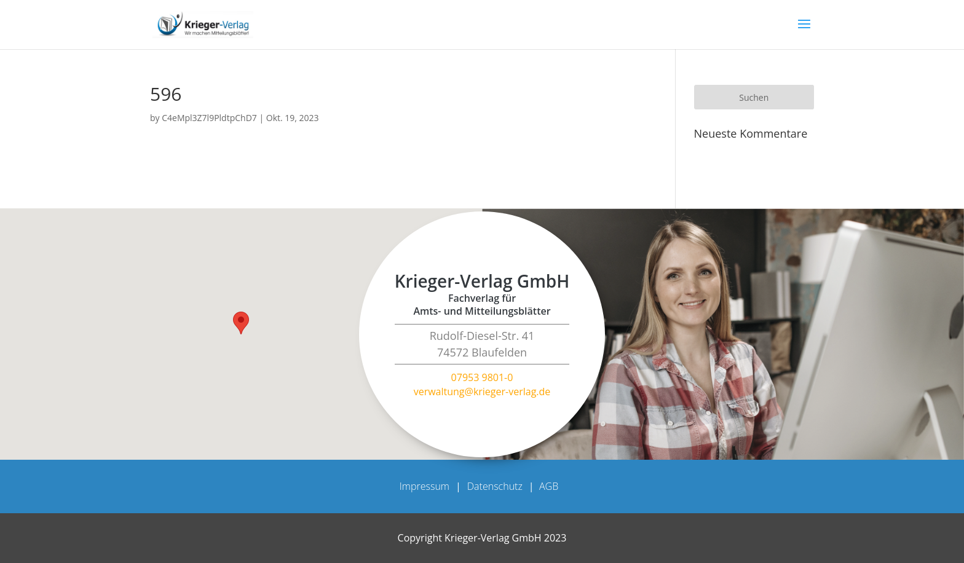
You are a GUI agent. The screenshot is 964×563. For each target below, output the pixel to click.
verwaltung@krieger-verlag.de (482, 391)
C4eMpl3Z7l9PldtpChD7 (209, 118)
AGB (548, 486)
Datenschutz (495, 486)
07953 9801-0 (482, 377)
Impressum (424, 486)
